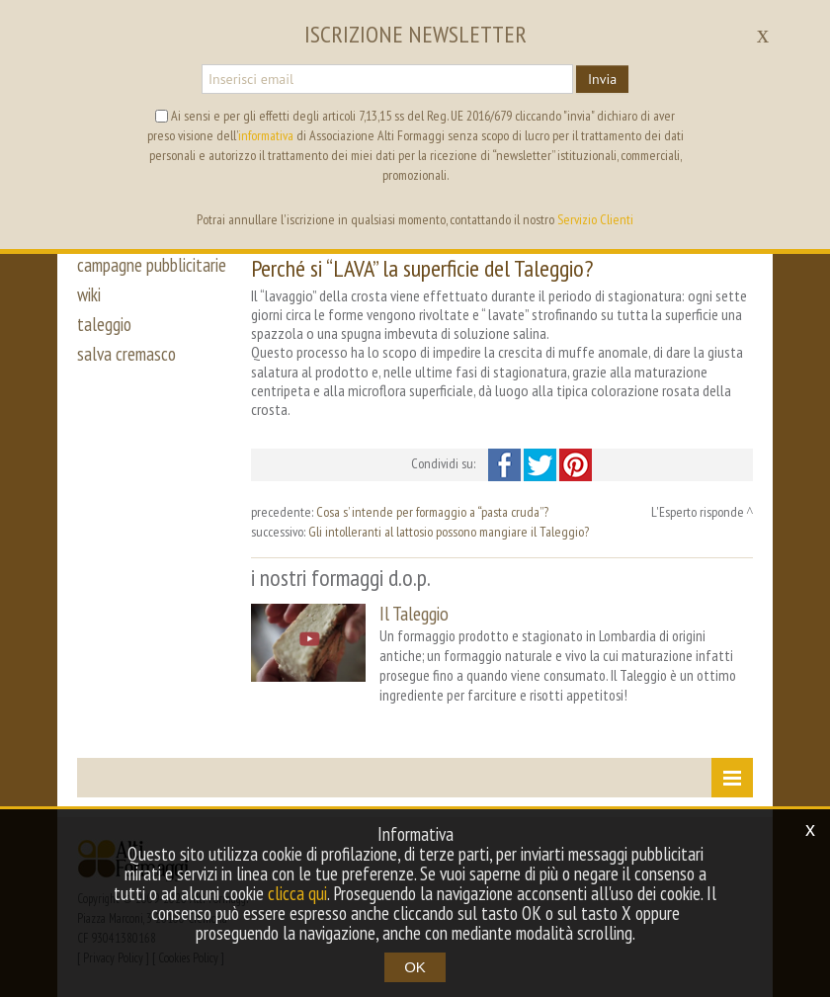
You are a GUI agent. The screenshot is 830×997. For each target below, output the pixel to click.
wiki (89, 294)
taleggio (104, 324)
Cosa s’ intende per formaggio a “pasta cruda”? (432, 512)
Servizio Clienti (595, 219)
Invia (602, 79)
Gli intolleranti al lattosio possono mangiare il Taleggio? (448, 531)
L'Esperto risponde (697, 512)
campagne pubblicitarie (151, 265)
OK (415, 966)
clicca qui (297, 893)
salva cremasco (126, 354)
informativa (265, 135)
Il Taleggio (414, 613)
